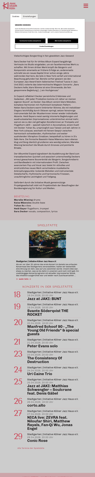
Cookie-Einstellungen (46, 46)
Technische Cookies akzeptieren (30, 41)
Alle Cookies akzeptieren (63, 41)
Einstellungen (29, 16)
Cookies (15, 16)
